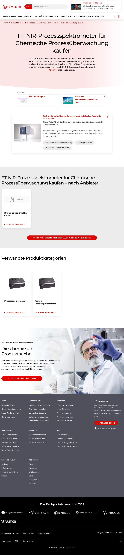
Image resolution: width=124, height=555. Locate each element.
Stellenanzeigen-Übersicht (68, 446)
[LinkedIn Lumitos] (121, 541)
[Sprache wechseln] (119, 16)
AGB (16, 541)
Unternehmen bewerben (39, 417)
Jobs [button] (70, 16)
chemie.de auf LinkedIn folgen (105, 429)
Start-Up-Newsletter (10, 413)
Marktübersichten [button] (44, 16)
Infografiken (6, 468)
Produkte (33, 468)
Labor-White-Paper (9, 438)
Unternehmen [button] (16, 16)
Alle (27, 7)
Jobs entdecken (63, 434)
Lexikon (4, 464)
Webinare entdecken (37, 434)
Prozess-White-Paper (10, 442)
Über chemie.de (44, 533)
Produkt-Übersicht (64, 420)
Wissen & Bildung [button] (82, 16)
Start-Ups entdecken (37, 409)
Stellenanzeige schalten (67, 442)
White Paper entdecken (11, 434)
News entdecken (8, 405)
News (31, 464)
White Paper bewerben (10, 446)
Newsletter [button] (98, 16)
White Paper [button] (61, 16)
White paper (34, 472)
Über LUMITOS (29, 533)
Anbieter (53, 69)
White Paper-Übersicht (10, 450)
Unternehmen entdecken (39, 405)
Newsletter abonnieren (11, 409)
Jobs (31, 476)
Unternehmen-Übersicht (39, 420)
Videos (4, 476)
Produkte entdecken (65, 405)
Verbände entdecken (37, 413)
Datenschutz (28, 541)
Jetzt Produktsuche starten (22, 378)
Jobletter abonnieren (65, 438)
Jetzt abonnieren (106, 423)
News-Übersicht (8, 417)
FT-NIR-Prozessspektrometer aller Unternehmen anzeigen (62, 238)
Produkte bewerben (65, 417)
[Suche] (65, 6)
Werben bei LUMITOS (10, 533)
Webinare (33, 480)
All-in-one (33, 483)
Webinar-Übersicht (37, 442)
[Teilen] (114, 16)
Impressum (6, 541)
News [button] (5, 16)
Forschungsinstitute (9, 472)
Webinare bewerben (37, 438)
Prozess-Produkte (64, 413)
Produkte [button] (29, 16)
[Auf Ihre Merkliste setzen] (108, 116)
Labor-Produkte (63, 409)
